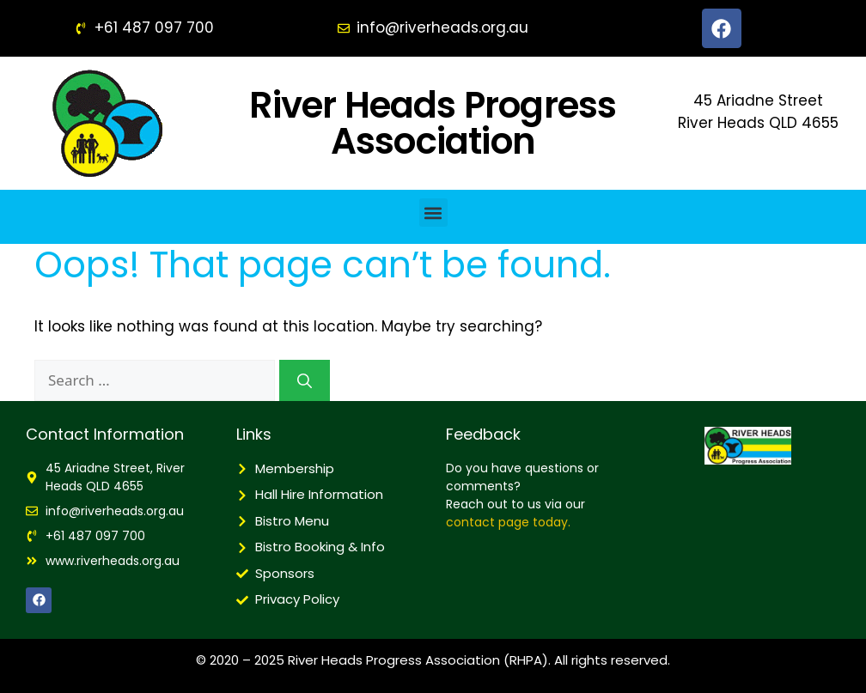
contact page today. (508, 522)
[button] (433, 212)
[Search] (304, 380)
